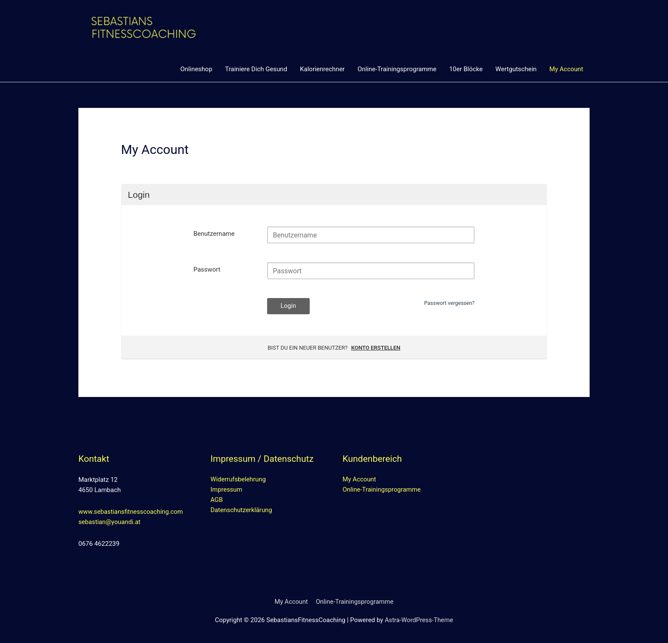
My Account (566, 69)
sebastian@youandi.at (109, 522)
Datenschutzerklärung (241, 511)
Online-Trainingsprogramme (396, 69)
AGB (216, 500)
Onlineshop (196, 69)
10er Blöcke (465, 69)
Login (289, 306)
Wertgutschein (516, 69)
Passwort (206, 270)
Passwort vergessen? (448, 303)
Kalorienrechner (322, 69)
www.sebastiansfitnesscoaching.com (131, 512)
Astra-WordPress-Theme (419, 620)
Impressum (226, 490)
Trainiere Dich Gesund (256, 69)
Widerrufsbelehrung (238, 480)
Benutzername (214, 234)
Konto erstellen (375, 348)
